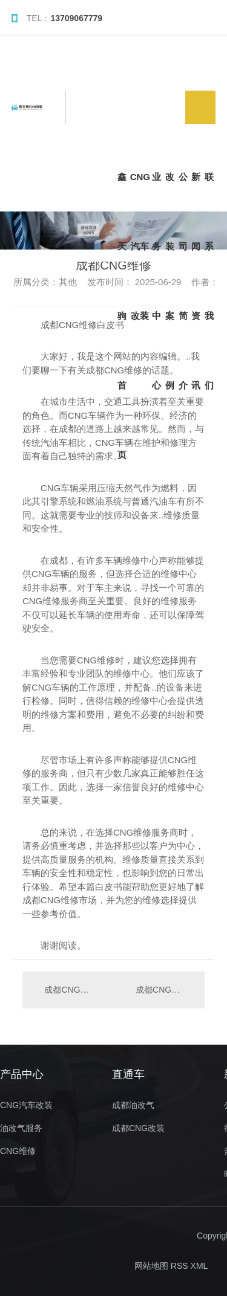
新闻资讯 (195, 191)
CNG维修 (18, 1151)
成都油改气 (133, 1105)
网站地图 (151, 1266)
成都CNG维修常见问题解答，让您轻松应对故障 (67, 990)
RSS (179, 1266)
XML (199, 1266)
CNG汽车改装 (140, 191)
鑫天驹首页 (122, 191)
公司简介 (183, 191)
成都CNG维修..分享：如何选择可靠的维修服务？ (164, 990)
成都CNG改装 (138, 1128)
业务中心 (156, 191)
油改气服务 (21, 1128)
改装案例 (169, 191)
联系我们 (209, 191)
